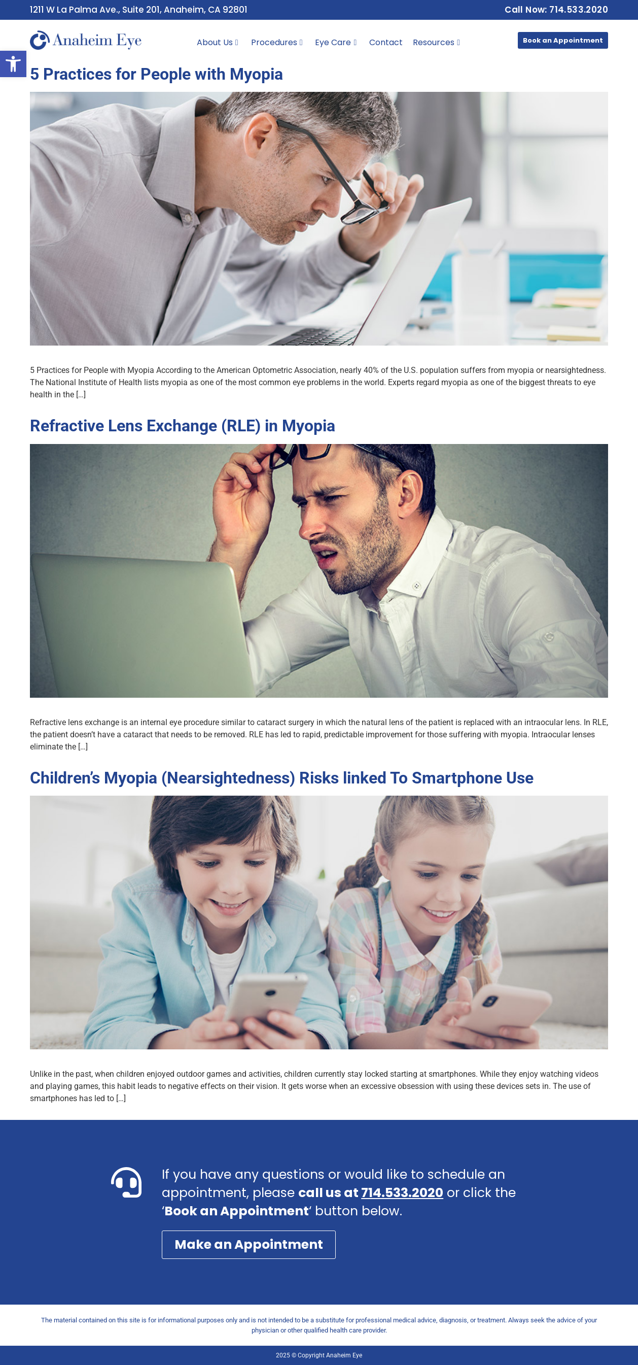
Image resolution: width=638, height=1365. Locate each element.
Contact (386, 42)
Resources (436, 42)
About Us (217, 42)
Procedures (277, 42)
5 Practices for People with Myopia (156, 74)
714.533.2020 (402, 1193)
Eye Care (336, 42)
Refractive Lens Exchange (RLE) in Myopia (182, 425)
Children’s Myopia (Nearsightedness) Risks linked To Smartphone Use (282, 778)
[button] (13, 64)
